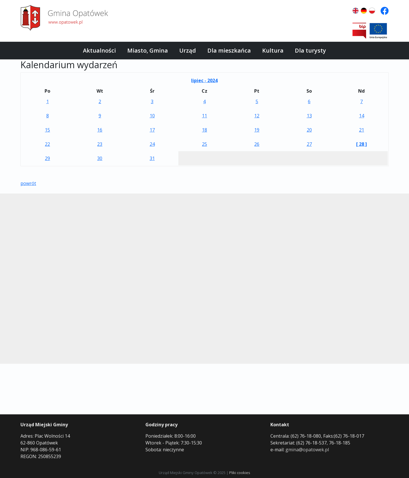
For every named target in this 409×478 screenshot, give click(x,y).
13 (309, 116)
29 (47, 158)
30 (99, 158)
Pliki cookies (239, 472)
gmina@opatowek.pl (307, 449)
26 (256, 144)
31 (152, 158)
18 (204, 130)
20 (309, 130)
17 (152, 130)
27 (309, 144)
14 (361, 116)
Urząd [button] (187, 50)
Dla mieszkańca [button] (229, 50)
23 (99, 144)
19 (256, 130)
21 (361, 130)
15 (47, 130)
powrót (28, 183)
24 (152, 144)
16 (99, 130)
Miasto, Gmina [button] (147, 50)
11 (204, 116)
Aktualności (99, 50)
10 (152, 116)
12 (256, 116)
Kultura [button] (272, 50)
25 (204, 144)
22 (47, 144)
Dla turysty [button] (310, 50)
